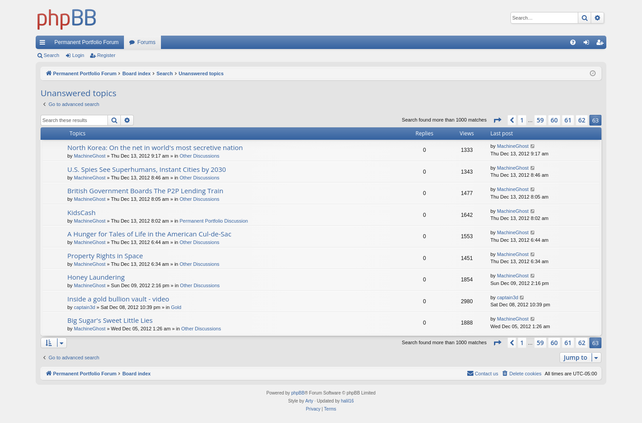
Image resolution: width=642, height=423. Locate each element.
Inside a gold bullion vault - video (118, 298)
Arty (309, 401)
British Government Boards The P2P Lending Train (145, 190)
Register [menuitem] (601, 44)
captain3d (84, 307)
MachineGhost (90, 156)
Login (78, 55)
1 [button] (522, 120)
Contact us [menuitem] (482, 373)
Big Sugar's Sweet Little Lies (109, 320)
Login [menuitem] (588, 44)
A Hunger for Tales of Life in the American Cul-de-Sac (149, 233)
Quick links (44, 44)
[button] (497, 120)
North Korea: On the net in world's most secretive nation (155, 147)
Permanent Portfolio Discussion (214, 221)
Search (51, 55)
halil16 (347, 401)
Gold (176, 307)
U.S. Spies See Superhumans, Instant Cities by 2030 (146, 169)
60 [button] (554, 120)
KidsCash (81, 212)
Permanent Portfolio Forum (86, 42)
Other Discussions (199, 156)
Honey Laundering (96, 277)
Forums (146, 42)
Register (106, 55)
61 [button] (568, 120)
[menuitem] (573, 42)
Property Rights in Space (105, 255)
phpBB (298, 392)
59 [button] (540, 120)
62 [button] (581, 120)
